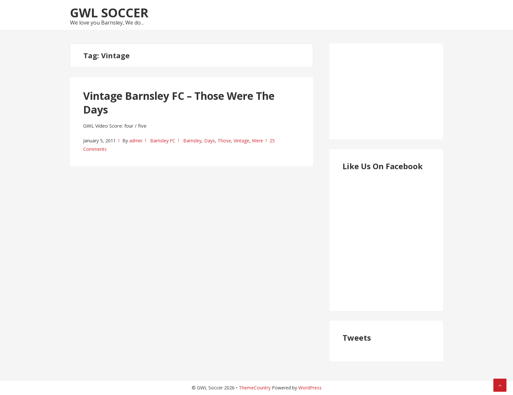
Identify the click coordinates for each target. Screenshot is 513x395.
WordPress (310, 388)
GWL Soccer (109, 12)
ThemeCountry (255, 388)
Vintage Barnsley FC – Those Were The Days (178, 103)
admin (135, 140)
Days (209, 140)
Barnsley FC (162, 140)
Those (224, 140)
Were (257, 140)
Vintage (241, 140)
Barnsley (192, 140)
